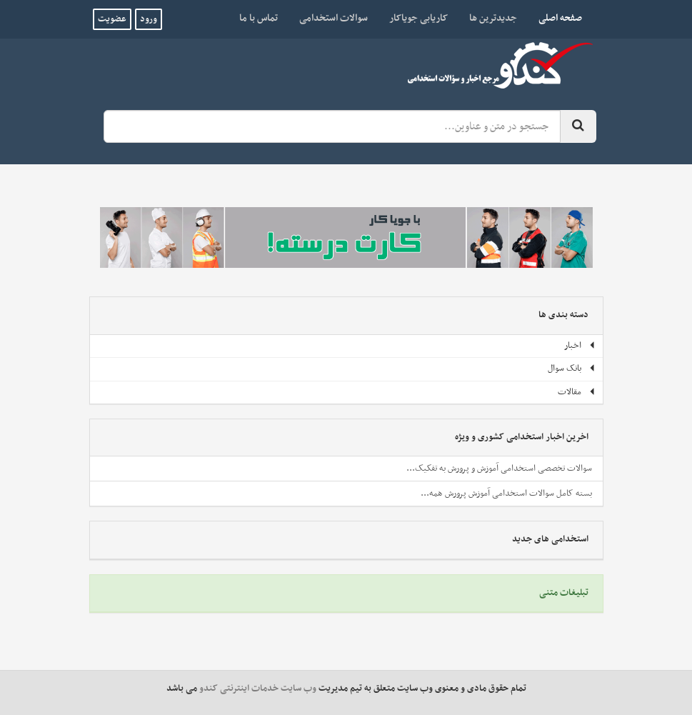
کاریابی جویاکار (418, 18)
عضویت (112, 19)
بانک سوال (572, 368)
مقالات (577, 392)
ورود (148, 19)
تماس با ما (258, 18)
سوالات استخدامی (333, 18)
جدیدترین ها (493, 18)
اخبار (580, 346)
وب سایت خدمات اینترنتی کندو (257, 688)
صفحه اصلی (555, 17)
